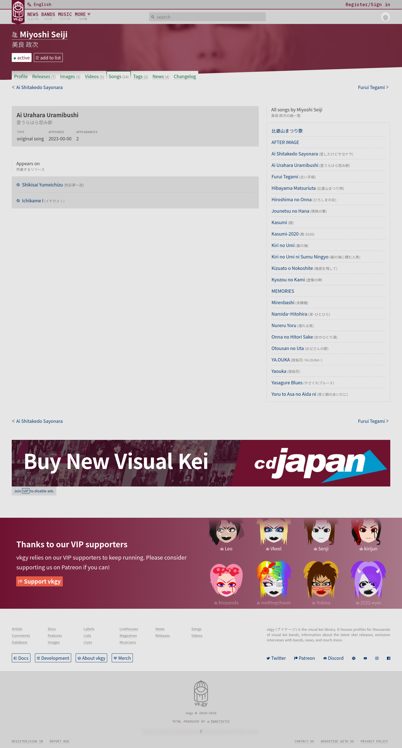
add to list (50, 57)
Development (55, 657)
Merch (124, 657)
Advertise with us (337, 741)
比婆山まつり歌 (287, 130)
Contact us (304, 741)
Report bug (59, 741)
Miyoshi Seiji (44, 34)
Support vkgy (42, 581)
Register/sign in (27, 741)
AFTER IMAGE (285, 142)
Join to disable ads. (34, 490)
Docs (23, 657)
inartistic (220, 721)
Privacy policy (374, 741)
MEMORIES (282, 290)
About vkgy (93, 657)
